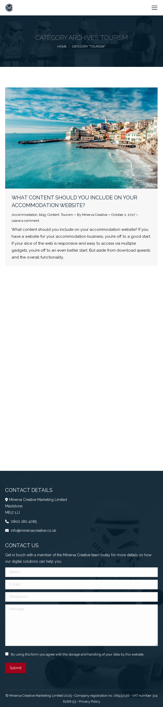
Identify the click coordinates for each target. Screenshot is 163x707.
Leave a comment (25, 221)
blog (42, 215)
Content (53, 215)
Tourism (67, 215)
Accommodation (24, 215)
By (92, 215)
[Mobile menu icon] (154, 7)
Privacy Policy (89, 701)
